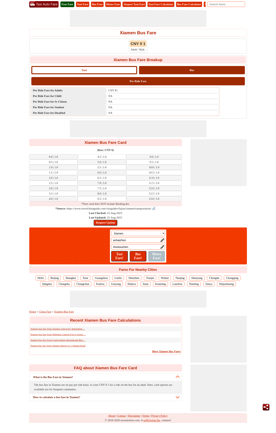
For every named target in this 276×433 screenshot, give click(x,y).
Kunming (160, 283)
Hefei (41, 277)
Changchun (82, 283)
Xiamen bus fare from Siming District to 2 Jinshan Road (58, 345)
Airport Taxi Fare (134, 4)
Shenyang (196, 277)
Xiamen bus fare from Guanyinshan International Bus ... (57, 340)
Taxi (84, 70)
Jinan (146, 283)
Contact (121, 415)
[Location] (138, 233)
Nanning (194, 283)
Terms (145, 415)
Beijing (54, 277)
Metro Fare (113, 4)
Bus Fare (97, 4)
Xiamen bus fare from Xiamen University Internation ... (57, 328)
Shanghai (70, 277)
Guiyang (116, 283)
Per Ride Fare (138, 81)
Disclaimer (134, 415)
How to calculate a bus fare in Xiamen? (56, 397)
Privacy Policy (159, 415)
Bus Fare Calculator (189, 4)
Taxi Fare (82, 4)
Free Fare (67, 4)
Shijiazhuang (226, 283)
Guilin (118, 277)
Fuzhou (100, 283)
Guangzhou (101, 277)
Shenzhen (133, 277)
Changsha (64, 283)
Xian (85, 277)
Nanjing (179, 277)
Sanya (208, 283)
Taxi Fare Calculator (160, 4)
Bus (192, 70)
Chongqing (232, 277)
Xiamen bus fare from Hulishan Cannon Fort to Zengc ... (58, 334)
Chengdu (214, 277)
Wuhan (165, 277)
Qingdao (47, 283)
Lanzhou (177, 283)
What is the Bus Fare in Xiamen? (53, 377)
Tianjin (150, 277)
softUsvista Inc (151, 420)
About (111, 415)
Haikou (132, 283)
